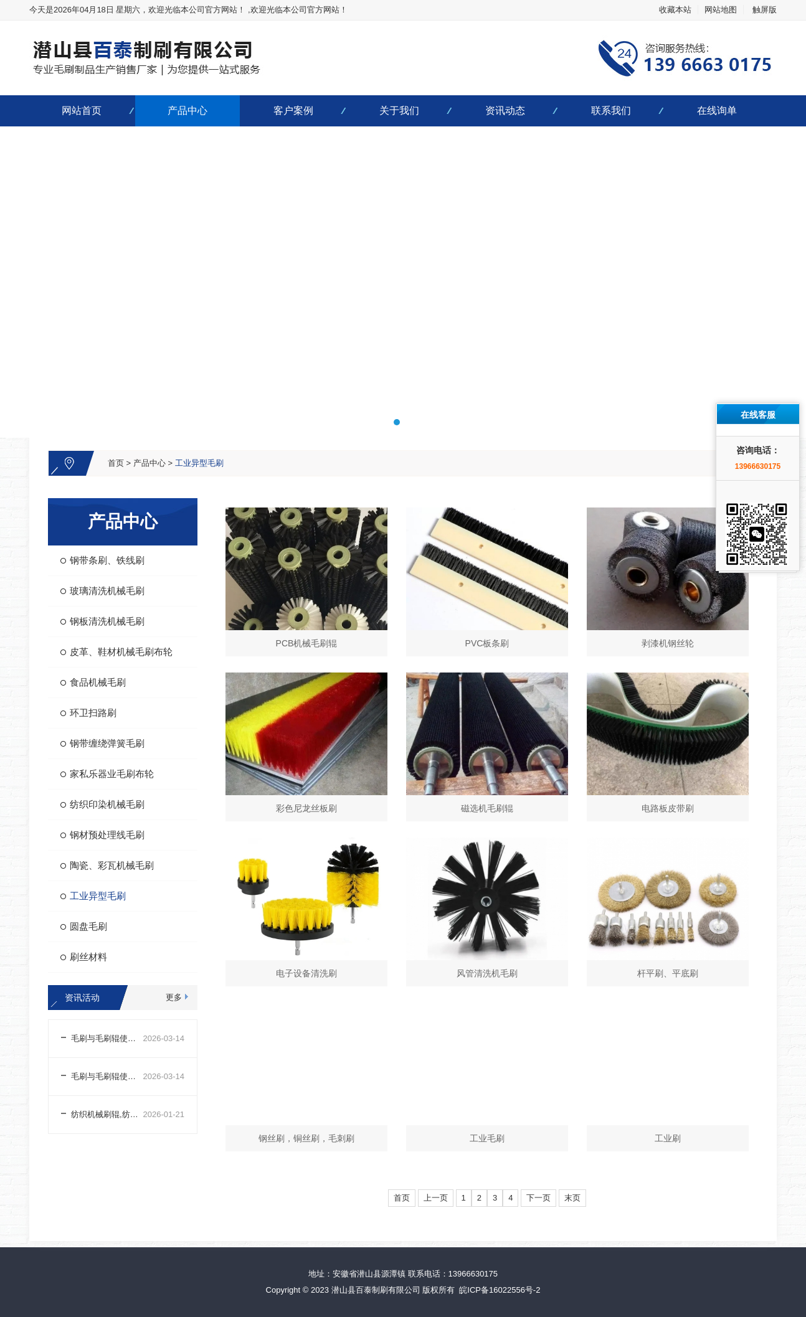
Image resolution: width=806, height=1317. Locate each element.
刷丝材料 (88, 956)
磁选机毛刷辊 (487, 808)
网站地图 (720, 9)
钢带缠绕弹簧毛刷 (107, 743)
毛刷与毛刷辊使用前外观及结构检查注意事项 (107, 1076)
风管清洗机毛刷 (487, 973)
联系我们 (611, 110)
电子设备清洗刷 (306, 973)
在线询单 (717, 110)
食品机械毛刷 (98, 682)
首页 (116, 463)
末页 (572, 1197)
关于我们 (399, 110)
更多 (174, 997)
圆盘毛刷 (88, 926)
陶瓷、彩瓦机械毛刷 (112, 865)
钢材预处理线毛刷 (107, 834)
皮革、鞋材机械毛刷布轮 (121, 651)
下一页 (538, 1197)
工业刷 (668, 1138)
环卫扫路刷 (93, 712)
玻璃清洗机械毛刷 (107, 590)
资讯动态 (505, 110)
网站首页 (82, 110)
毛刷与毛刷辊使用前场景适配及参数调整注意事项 (107, 1038)
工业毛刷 (487, 1138)
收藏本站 (675, 9)
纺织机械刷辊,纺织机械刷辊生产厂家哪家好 (107, 1114)
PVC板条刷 (487, 643)
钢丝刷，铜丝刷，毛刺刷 (306, 1138)
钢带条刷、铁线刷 (107, 560)
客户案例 (293, 110)
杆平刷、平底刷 (667, 973)
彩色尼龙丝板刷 (306, 808)
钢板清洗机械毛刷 (107, 621)
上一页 (436, 1197)
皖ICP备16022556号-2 (499, 1290)
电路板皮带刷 (668, 808)
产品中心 (187, 110)
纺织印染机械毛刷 (107, 804)
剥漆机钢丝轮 (668, 643)
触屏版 (764, 9)
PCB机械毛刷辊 (307, 643)
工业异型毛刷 (199, 463)
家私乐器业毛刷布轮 (112, 773)
